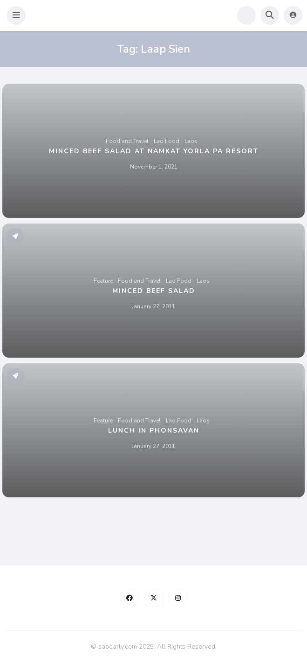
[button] (16, 15)
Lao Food (166, 141)
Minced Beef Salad (153, 290)
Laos (191, 141)
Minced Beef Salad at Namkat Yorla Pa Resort (154, 151)
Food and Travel (127, 141)
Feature (103, 281)
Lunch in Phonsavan (153, 430)
